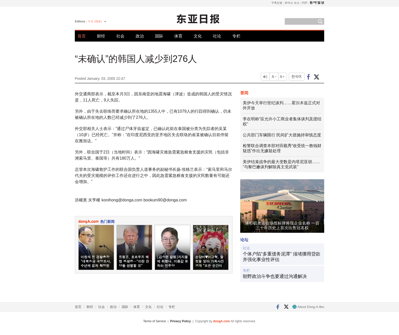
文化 (198, 36)
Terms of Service (154, 321)
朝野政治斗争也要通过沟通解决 (275, 276)
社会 (120, 36)
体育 (178, 36)
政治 (140, 36)
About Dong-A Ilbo (308, 307)
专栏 (236, 36)
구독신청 (276, 3)
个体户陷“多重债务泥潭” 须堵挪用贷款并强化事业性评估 (281, 256)
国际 (159, 36)
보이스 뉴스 (292, 3)
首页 (82, 36)
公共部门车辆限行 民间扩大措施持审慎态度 (282, 135)
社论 (217, 36)
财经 (101, 36)
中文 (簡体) (95, 21)
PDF (304, 3)
